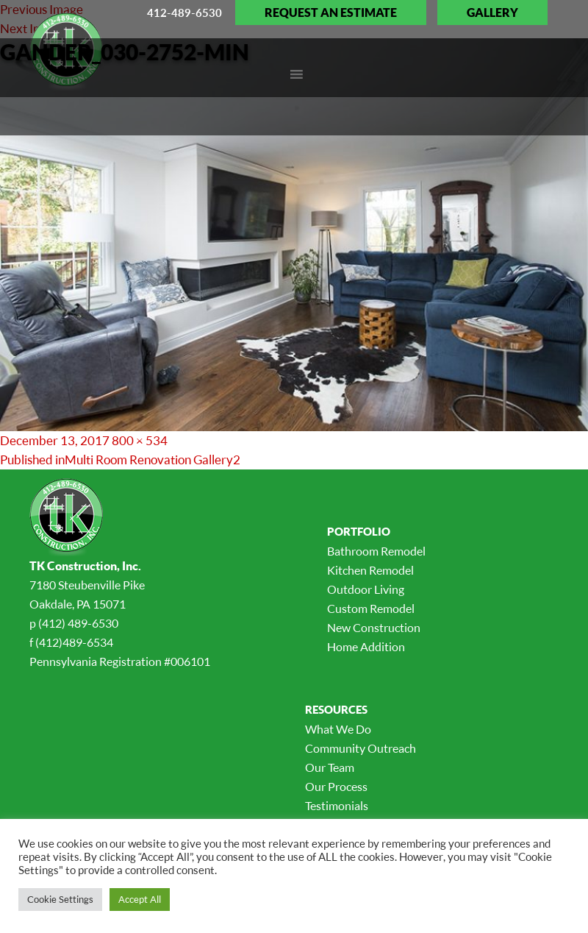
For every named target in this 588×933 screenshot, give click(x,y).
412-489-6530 (184, 12)
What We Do (338, 729)
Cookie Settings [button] (60, 899)
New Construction (373, 627)
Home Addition (366, 646)
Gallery (492, 12)
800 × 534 (140, 440)
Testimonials (336, 805)
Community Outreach (360, 748)
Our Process (336, 786)
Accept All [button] (139, 899)
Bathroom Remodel (376, 551)
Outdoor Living (365, 589)
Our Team (329, 767)
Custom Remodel (371, 608)
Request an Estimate (331, 12)
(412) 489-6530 (78, 623)
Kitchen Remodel (370, 570)
